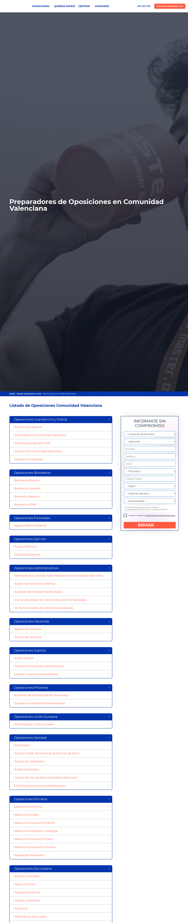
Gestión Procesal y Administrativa (36, 674)
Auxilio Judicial (23, 658)
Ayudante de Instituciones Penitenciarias (41, 695)
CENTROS (85, 6)
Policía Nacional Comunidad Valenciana (40, 435)
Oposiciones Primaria (30, 799)
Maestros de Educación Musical (34, 847)
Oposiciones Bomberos (32, 473)
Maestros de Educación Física (33, 839)
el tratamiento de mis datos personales (160, 515)
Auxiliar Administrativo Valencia (34, 583)
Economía (21, 908)
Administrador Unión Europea (34, 724)
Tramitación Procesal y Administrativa (39, 666)
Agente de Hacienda (27, 629)
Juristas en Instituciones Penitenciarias (39, 703)
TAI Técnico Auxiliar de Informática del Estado (43, 608)
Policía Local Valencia (28, 427)
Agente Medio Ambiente (30, 525)
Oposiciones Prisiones (31, 687)
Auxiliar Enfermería (26, 769)
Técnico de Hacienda (27, 637)
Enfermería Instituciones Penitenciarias (40, 785)
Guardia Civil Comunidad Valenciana (38, 451)
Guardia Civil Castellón (28, 459)
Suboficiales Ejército (27, 554)
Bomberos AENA (25, 504)
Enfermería (21, 745)
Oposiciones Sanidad (30, 738)
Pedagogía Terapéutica (29, 855)
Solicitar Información (170, 6)
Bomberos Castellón (27, 488)
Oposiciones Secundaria (33, 868)
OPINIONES (102, 6)
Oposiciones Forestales (32, 518)
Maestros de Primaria (28, 806)
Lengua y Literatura (27, 900)
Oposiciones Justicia (30, 650)
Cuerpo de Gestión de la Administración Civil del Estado (50, 599)
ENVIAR (149, 525)
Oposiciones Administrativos (36, 568)
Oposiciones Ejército (30, 539)
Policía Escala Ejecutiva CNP (32, 443)
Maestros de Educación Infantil (34, 822)
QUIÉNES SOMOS (64, 6)
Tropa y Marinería (25, 546)
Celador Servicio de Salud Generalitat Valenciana (45, 777)
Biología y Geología (26, 876)
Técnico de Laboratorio (29, 761)
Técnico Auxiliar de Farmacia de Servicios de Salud (46, 753)
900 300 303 (143, 6)
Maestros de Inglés (26, 814)
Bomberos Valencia (27, 496)
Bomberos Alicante (26, 480)
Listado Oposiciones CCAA (28, 394)
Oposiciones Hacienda (31, 621)
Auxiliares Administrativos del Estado (38, 591)
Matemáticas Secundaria (30, 916)
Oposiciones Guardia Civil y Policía (40, 419)
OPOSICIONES (41, 6)
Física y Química (24, 884)
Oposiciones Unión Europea (35, 717)
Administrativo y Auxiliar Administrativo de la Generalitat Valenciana (58, 575)
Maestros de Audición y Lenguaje (36, 831)
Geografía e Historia (27, 892)
